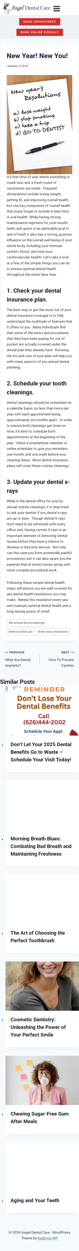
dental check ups (20, 631)
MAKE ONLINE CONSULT (40, 32)
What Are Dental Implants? (20, 658)
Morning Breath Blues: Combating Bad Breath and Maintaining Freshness (41, 846)
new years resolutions (53, 631)
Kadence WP (48, 1238)
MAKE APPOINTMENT (39, 21)
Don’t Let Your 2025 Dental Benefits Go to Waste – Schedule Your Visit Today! (41, 752)
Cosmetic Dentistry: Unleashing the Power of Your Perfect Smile (38, 1027)
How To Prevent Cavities (58, 658)
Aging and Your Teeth (35, 1200)
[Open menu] (56, 9)
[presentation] (42, 711)
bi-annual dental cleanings (27, 622)
